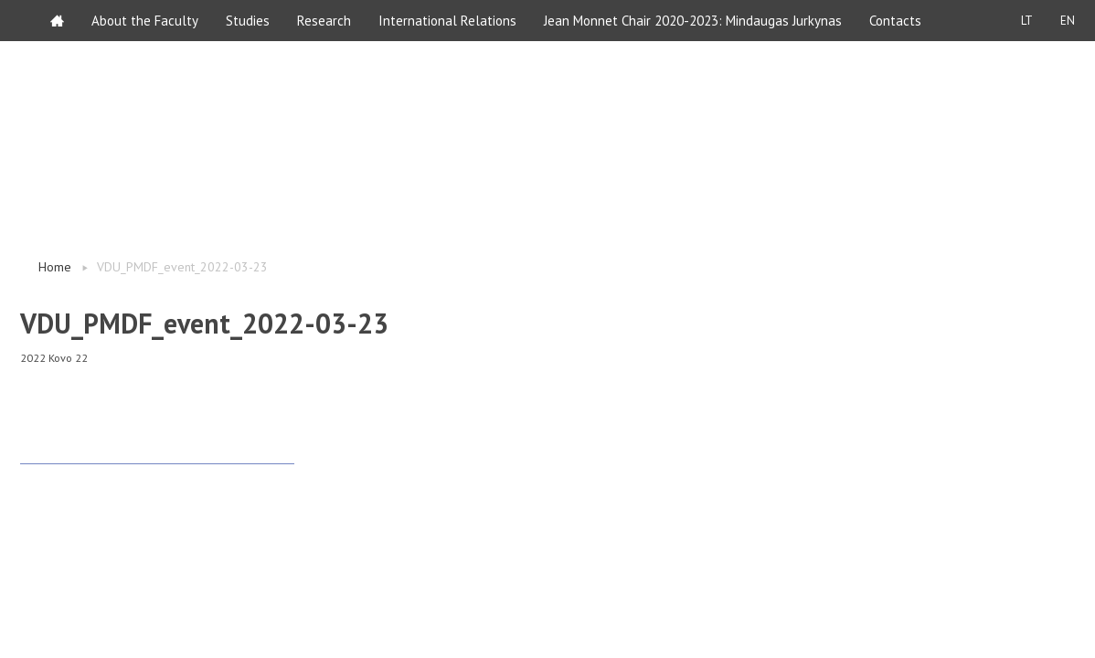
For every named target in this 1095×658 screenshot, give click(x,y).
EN (1067, 20)
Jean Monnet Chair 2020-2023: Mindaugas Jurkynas (693, 20)
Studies (248, 20)
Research (324, 20)
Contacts (895, 20)
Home (54, 267)
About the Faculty (144, 20)
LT (1027, 20)
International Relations (447, 20)
